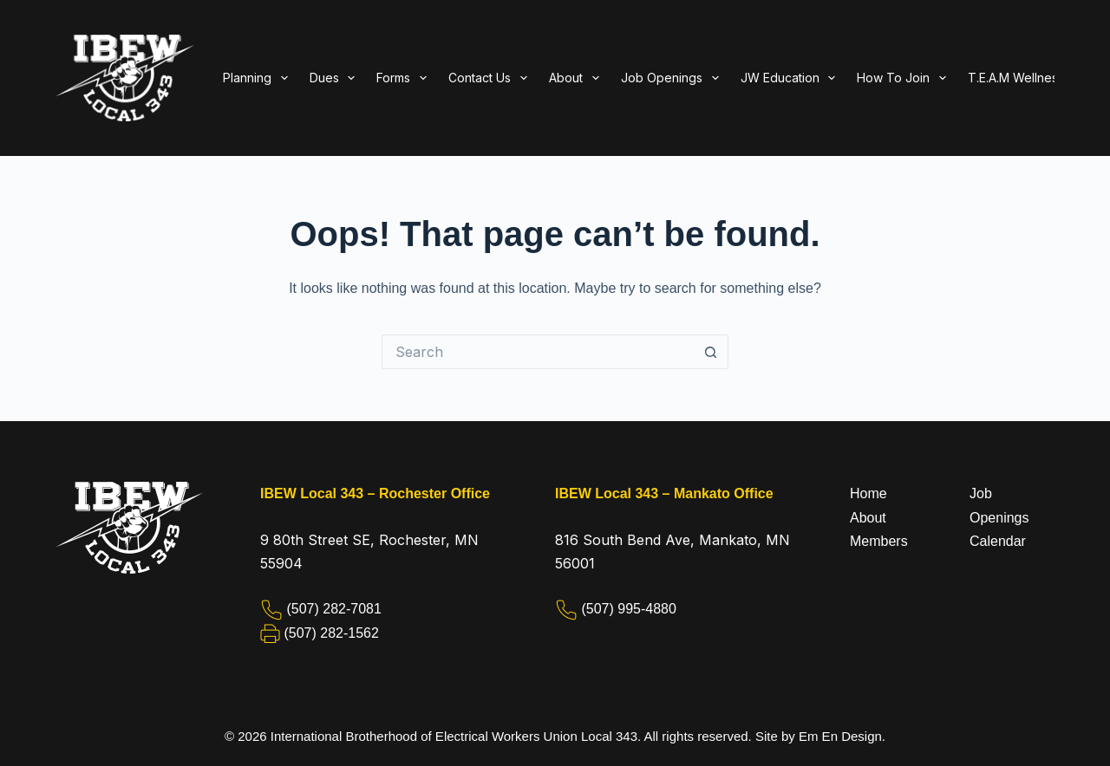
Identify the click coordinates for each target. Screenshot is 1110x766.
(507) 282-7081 (333, 608)
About (868, 517)
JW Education (792, 78)
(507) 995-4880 (628, 608)
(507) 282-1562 (331, 633)
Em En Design (840, 736)
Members (879, 541)
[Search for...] (538, 351)
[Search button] (711, 351)
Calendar (998, 541)
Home (868, 493)
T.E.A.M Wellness (1016, 77)
